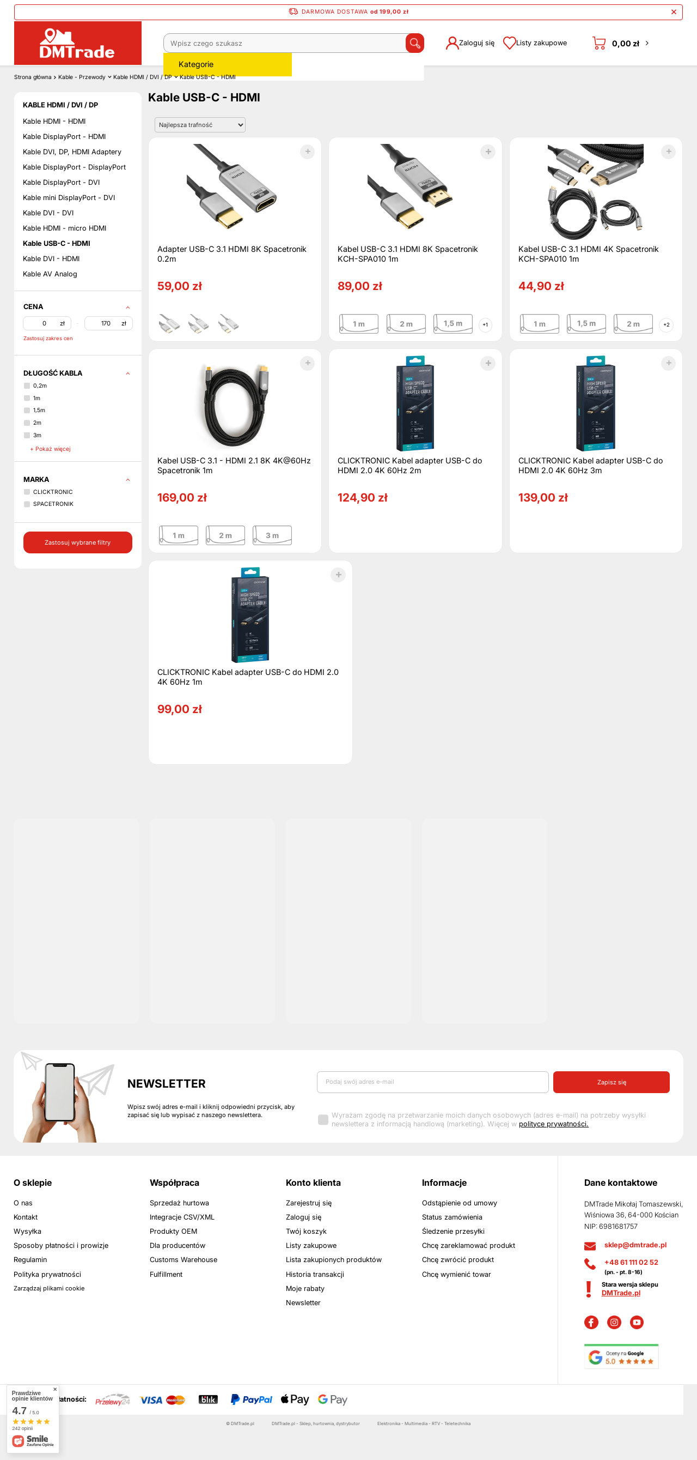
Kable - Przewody (82, 104)
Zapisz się (611, 1110)
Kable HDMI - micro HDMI (64, 256)
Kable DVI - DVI (48, 241)
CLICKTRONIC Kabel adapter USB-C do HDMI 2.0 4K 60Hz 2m (410, 493)
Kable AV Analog (50, 302)
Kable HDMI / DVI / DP (142, 104)
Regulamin (30, 1288)
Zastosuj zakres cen (48, 366)
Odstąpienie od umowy (459, 1231)
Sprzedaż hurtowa (179, 1231)
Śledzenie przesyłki (453, 1259)
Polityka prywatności (47, 1302)
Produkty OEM (173, 1259)
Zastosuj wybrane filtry (78, 570)
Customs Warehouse (183, 1288)
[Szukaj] (401, 43)
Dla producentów (177, 1273)
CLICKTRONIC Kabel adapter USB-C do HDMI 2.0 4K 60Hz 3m (590, 493)
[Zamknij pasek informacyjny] (673, 12)
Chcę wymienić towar (456, 1302)
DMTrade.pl (621, 1321)
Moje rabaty (305, 1316)
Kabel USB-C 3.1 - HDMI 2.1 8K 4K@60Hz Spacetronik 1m (234, 493)
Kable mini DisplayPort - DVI (69, 226)
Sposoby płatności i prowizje (61, 1273)
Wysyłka (27, 1259)
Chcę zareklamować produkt (468, 1273)
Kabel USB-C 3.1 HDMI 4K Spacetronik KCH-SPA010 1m (588, 281)
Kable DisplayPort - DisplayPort (74, 195)
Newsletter (166, 1111)
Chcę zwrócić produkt (458, 1288)
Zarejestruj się (309, 1231)
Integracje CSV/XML (182, 1245)
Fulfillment (166, 1302)
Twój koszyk (306, 1259)
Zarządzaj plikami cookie (49, 1316)
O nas (23, 1231)
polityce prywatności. (554, 1152)
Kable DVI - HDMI (51, 287)
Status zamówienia (452, 1245)
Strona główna (33, 104)
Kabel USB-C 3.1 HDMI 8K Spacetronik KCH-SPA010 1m (408, 281)
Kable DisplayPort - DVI (61, 211)
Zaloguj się (303, 1245)
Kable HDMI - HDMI (54, 150)
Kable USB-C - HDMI (56, 272)
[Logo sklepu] (77, 43)
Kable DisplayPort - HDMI (64, 165)
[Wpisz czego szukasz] (286, 43)
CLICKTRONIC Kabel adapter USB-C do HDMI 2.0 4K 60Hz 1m (248, 704)
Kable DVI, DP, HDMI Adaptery (72, 180)
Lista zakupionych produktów (334, 1288)
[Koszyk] (622, 43)
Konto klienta (313, 1210)
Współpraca (174, 1210)
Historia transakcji (315, 1302)
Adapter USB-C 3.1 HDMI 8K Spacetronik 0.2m (232, 281)
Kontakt (26, 1245)
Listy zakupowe (311, 1273)
